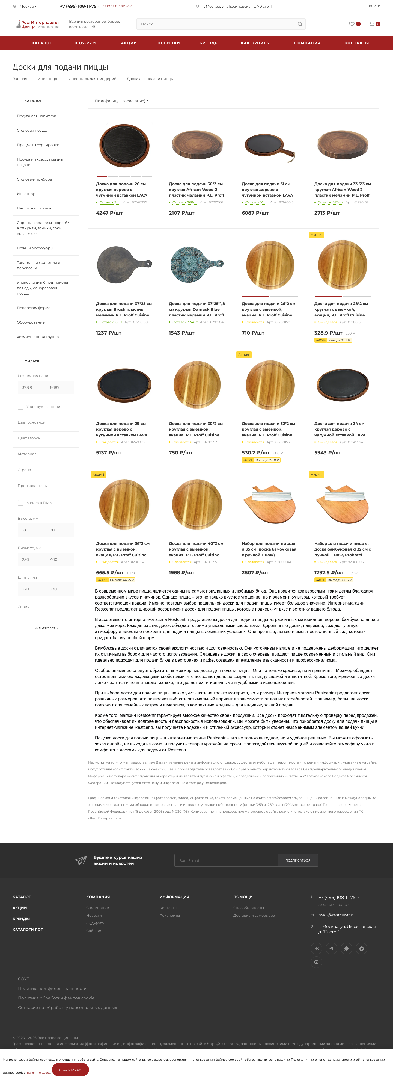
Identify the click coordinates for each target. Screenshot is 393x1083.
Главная (20, 78)
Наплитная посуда (34, 208)
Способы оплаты (248, 908)
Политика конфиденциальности (52, 988)
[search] (300, 24)
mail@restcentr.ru (336, 915)
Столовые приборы (35, 179)
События (94, 930)
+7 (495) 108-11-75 (78, 6)
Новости (94, 915)
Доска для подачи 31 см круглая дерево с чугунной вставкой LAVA (267, 189)
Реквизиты (170, 915)
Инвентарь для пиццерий (93, 78)
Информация (174, 897)
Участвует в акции (39, 406)
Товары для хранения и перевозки (38, 265)
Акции (20, 908)
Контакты (356, 43)
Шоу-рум (85, 43)
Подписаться (298, 860)
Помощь (242, 897)
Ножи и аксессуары (35, 248)
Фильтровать (46, 628)
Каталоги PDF (28, 929)
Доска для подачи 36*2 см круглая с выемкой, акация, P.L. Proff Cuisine (123, 549)
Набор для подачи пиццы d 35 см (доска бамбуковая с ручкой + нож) (269, 549)
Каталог (22, 897)
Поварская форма (33, 308)
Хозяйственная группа (38, 337)
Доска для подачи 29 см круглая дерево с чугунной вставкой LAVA (121, 429)
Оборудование (31, 322)
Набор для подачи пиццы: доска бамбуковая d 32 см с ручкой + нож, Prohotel (342, 549)
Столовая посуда (32, 130)
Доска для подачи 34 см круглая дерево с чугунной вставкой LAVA (340, 429)
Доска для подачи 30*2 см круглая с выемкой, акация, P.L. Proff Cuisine (196, 429)
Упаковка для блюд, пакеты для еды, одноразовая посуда (42, 287)
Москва (27, 6)
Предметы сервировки (38, 145)
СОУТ (23, 978)
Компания (307, 43)
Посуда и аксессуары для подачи (40, 162)
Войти (374, 6)
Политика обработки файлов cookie (56, 998)
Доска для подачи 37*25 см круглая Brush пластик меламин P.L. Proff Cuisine (124, 309)
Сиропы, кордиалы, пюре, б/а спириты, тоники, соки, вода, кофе (43, 228)
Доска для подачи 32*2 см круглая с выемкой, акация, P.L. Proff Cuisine (268, 429)
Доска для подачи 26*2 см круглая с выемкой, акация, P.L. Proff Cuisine (268, 309)
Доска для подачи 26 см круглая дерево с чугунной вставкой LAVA (121, 189)
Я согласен (70, 1070)
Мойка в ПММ (35, 503)
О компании (97, 908)
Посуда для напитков (36, 116)
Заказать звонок (117, 6)
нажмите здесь (38, 1073)
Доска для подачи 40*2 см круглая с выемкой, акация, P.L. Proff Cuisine (196, 549)
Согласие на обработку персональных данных (67, 1007)
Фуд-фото (95, 923)
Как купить (255, 43)
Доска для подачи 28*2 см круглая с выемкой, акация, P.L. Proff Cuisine (341, 309)
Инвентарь (48, 78)
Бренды (209, 43)
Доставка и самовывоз (254, 915)
